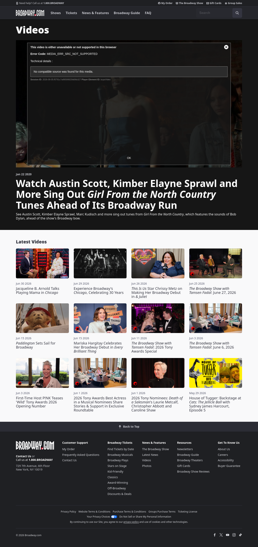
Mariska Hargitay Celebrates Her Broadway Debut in (98, 347)
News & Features (95, 13)
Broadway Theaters (190, 460)
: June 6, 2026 (211, 345)
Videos (146, 460)
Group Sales (233, 3)
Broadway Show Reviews (193, 471)
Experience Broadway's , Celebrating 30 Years (99, 290)
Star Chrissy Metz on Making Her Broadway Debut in (156, 292)
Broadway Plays (118, 460)
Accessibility (226, 460)
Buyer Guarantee (229, 466)
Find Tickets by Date (121, 449)
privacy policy (131, 522)
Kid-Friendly (115, 471)
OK (129, 158)
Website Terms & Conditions (94, 511)
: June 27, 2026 (212, 290)
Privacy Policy (68, 511)
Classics (113, 477)
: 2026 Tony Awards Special (152, 347)
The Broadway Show (189, 3)
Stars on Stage (117, 466)
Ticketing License (187, 511)
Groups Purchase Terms (162, 511)
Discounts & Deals (120, 494)
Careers (223, 455)
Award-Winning (118, 482)
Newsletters (185, 449)
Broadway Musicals (120, 455)
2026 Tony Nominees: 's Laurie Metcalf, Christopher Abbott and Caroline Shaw (157, 404)
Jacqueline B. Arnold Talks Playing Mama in (37, 290)
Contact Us (23, 456)
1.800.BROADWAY (40, 3)
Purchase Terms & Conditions (129, 511)
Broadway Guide (127, 13)
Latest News (150, 455)
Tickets (71, 13)
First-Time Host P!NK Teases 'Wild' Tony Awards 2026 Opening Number (39, 402)
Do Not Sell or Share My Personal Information (145, 516)
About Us (224, 449)
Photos (146, 466)
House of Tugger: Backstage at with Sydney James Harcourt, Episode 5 (215, 404)
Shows (56, 13)
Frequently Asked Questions (80, 455)
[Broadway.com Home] (30, 13)
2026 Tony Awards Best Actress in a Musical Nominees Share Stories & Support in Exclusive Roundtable (100, 404)
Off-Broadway (117, 488)
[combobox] (219, 13)
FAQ (148, 13)
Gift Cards (214, 3)
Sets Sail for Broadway (35, 345)
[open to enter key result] (237, 13)
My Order (165, 3)
